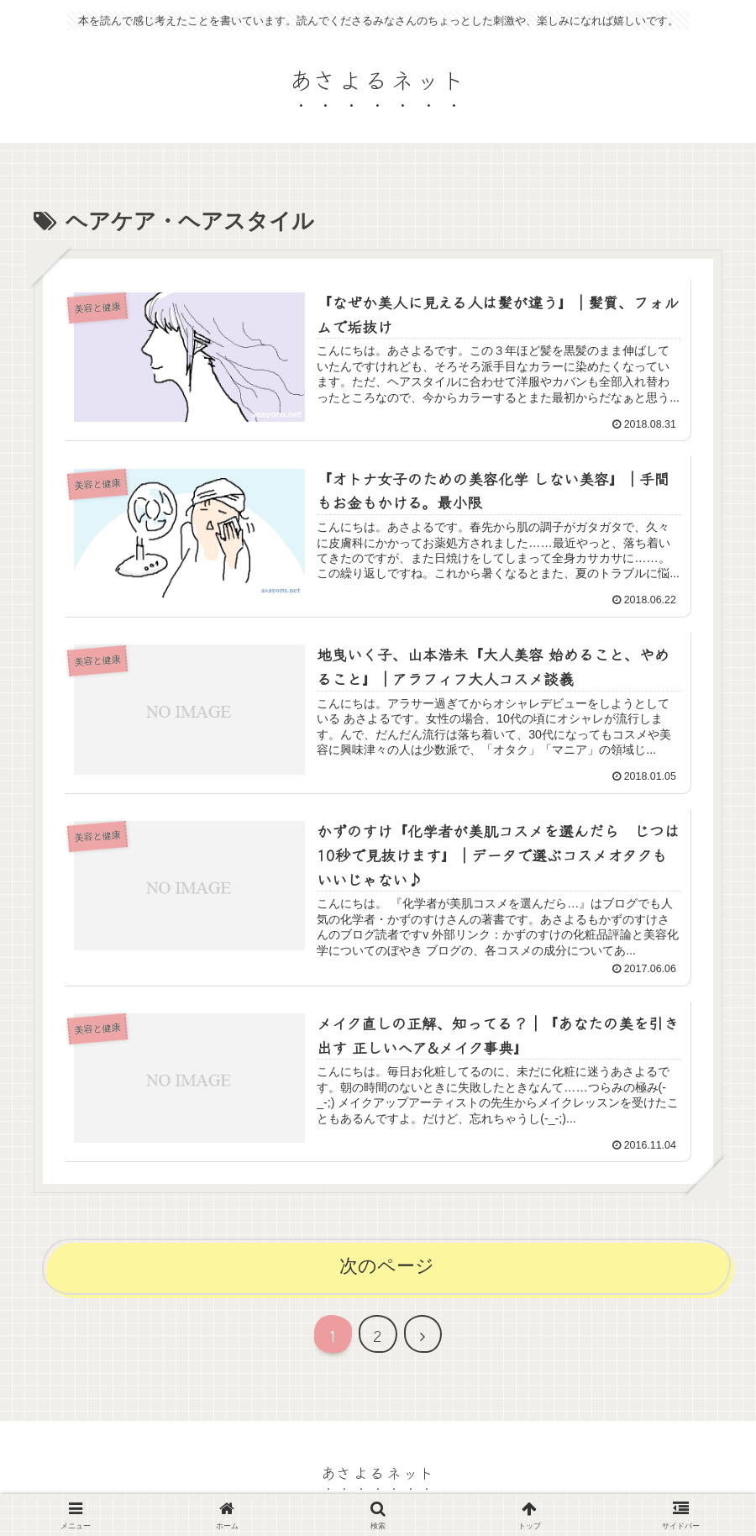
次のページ (386, 1265)
